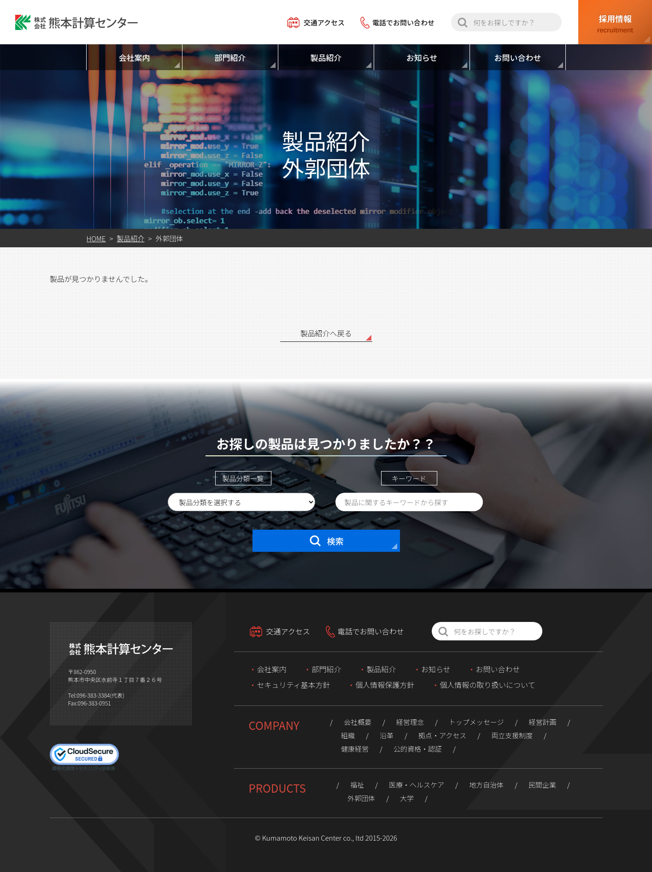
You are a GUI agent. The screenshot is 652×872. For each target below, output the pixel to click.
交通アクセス (324, 22)
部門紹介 (326, 669)
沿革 (387, 735)
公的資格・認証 (418, 748)
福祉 (357, 784)
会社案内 (272, 669)
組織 (348, 735)
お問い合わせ (498, 669)
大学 (407, 798)
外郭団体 (361, 798)
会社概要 (357, 722)
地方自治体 (486, 784)
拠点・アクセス (442, 735)
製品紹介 (381, 669)
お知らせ (436, 669)
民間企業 (542, 784)
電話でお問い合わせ (403, 22)
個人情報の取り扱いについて (487, 684)
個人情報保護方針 (384, 684)
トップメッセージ (476, 722)
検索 (326, 540)
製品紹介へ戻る (326, 333)
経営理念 (410, 722)
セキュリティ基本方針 (293, 684)
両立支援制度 (512, 735)
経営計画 (542, 722)
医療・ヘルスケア (416, 784)
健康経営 (355, 748)
